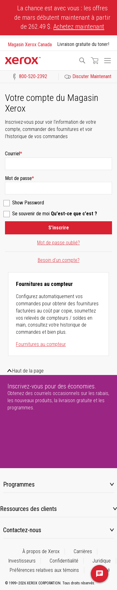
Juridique (101, 561)
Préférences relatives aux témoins (44, 570)
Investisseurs (22, 561)
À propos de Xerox (41, 551)
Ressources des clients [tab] (28, 508)
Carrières (83, 551)
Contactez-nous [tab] (22, 530)
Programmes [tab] (19, 484)
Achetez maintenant (78, 26)
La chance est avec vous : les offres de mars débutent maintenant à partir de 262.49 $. (62, 17)
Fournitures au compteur (41, 344)
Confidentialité (64, 561)
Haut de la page (28, 371)
